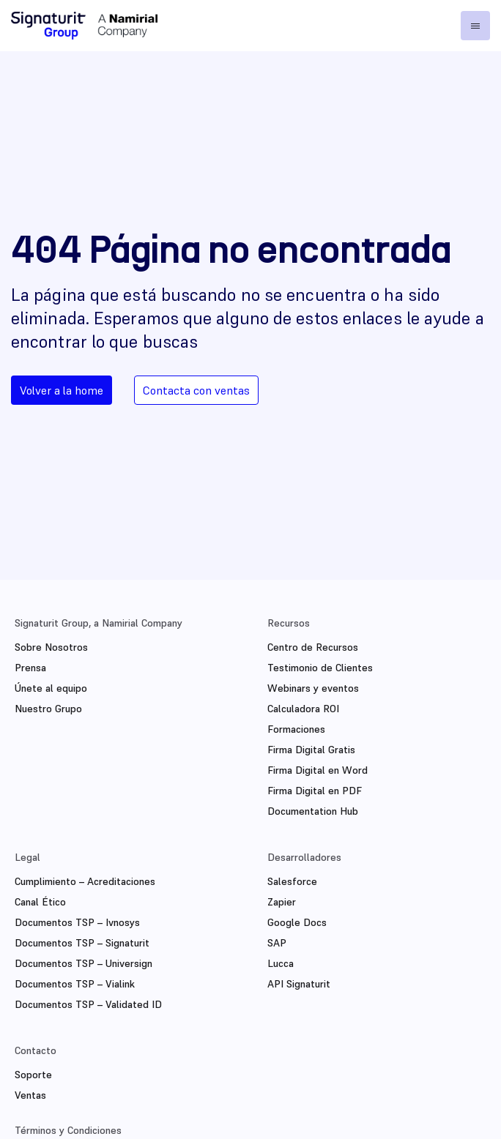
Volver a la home (61, 390)
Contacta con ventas (196, 390)
